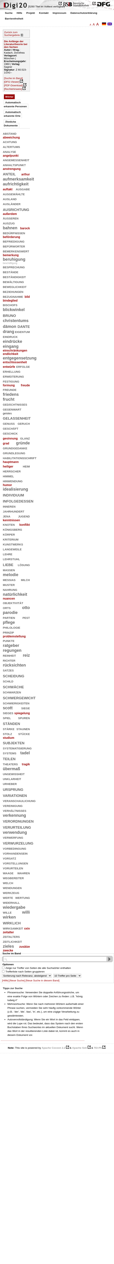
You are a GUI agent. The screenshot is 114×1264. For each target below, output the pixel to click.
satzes (8, 670)
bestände (10, 271)
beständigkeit (14, 276)
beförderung (11, 237)
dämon (9, 326)
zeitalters (11, 936)
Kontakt (44, 13)
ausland (10, 198)
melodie (10, 574)
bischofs (10, 304)
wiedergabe (14, 907)
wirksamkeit (13, 928)
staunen (23, 728)
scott (8, 708)
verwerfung (13, 837)
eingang (10, 346)
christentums (16, 320)
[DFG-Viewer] (11, 81)
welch (8, 882)
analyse (9, 151)
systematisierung (17, 748)
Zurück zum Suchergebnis (12, 34)
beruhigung (14, 259)
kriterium (10, 539)
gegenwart (12, 409)
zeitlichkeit (12, 941)
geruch (24, 423)
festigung (11, 381)
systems (9, 753)
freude (25, 385)
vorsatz (9, 858)
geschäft (10, 428)
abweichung (11, 137)
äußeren (10, 218)
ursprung (13, 789)
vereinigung (13, 805)
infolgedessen (18, 501)
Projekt (30, 13)
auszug (9, 223)
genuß (9, 423)
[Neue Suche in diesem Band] (42, 980)
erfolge (23, 366)
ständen (11, 723)
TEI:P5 (98, 1047)
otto (26, 607)
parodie (10, 612)
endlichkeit (10, 353)
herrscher (12, 471)
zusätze (24, 946)
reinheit (9, 655)
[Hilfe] (5, 980)
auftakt (7, 189)
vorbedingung (14, 848)
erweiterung (13, 376)
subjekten (13, 742)
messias (9, 579)
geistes (7, 413)
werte (8, 897)
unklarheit (12, 778)
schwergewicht (19, 697)
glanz (25, 438)
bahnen (10, 228)
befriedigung (13, 241)
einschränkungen (15, 350)
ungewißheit (14, 773)
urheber (10, 783)
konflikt (24, 524)
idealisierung (15, 489)
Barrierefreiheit (14, 18)
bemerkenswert (16, 251)
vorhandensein (15, 853)
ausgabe (23, 189)
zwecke (8, 950)
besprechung (14, 266)
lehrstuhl (11, 558)
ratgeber (11, 645)
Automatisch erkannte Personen (15, 104)
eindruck (10, 336)
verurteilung (17, 827)
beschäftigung (10, 263)
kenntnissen (11, 520)
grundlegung (14, 452)
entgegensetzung (19, 358)
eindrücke (12, 341)
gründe (23, 443)
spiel (7, 717)
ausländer (12, 203)
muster (9, 584)
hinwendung (13, 480)
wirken (9, 917)
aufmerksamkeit (18, 179)
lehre (7, 553)
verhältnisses (14, 810)
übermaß (11, 768)
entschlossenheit (15, 362)
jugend (24, 516)
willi (26, 912)
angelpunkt (10, 155)
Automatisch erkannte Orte (12, 114)
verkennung (14, 815)
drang (8, 331)
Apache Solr (79, 1047)
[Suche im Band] (13, 78)
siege (25, 708)
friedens (11, 394)
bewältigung (13, 281)
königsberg (12, 529)
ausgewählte (14, 193)
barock (25, 228)
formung (9, 385)
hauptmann (11, 462)
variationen (15, 795)
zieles (8, 946)
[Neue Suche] (17, 980)
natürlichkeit (15, 594)
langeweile (12, 549)
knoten (9, 524)
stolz (7, 733)
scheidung (13, 675)
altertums (11, 146)
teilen (9, 758)
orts (7, 607)
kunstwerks (13, 544)
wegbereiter (13, 877)
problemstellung (14, 636)
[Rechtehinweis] (13, 89)
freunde (10, 389)
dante (23, 326)
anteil (9, 174)
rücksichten (14, 665)
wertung (22, 897)
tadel (25, 753)
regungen (12, 650)
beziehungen (13, 291)
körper (9, 534)
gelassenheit (17, 418)
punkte (8, 640)
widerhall (11, 902)
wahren (23, 872)
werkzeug (11, 892)
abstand (9, 133)
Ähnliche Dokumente (11, 123)
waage (8, 872)
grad (6, 443)
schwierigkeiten (16, 703)
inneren (9, 506)
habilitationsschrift (19, 457)
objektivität (13, 602)
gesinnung (10, 438)
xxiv (27, 928)
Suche (9, 13)
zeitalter (8, 932)
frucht (8, 399)
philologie (11, 627)
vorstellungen (15, 863)
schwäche (13, 686)
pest (26, 617)
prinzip (8, 632)
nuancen (9, 598)
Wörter (9, 96)
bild (27, 296)
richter (9, 660)
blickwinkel (14, 309)
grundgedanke (15, 448)
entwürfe (9, 366)
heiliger (8, 466)
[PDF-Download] (13, 85)
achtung (10, 141)
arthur (25, 174)
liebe (8, 564)
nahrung (10, 589)
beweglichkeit (15, 286)
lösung (24, 564)
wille (7, 912)
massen (9, 569)
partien (9, 617)
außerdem (10, 213)
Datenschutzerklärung (83, 13)
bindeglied (10, 300)
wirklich (12, 923)
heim (26, 466)
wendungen (12, 887)
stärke (8, 728)
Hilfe (19, 13)
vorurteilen (13, 868)
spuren (24, 717)
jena (6, 516)
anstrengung (12, 168)
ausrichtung (16, 209)
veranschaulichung (19, 800)
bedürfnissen (14, 232)
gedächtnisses (15, 404)
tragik (26, 764)
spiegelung (22, 713)
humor (7, 485)
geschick (10, 433)
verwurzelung (18, 843)
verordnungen (18, 821)
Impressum (59, 13)
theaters (10, 764)
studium (8, 737)
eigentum (22, 331)
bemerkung (11, 255)
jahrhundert (13, 511)
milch (25, 579)
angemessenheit (16, 159)
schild (8, 681)
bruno (9, 315)
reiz (26, 655)
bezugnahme (13, 296)
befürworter (14, 246)
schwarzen (12, 692)
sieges (8, 712)
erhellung (11, 371)
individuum (13, 495)
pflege (9, 622)
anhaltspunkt (14, 164)
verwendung (15, 832)
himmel (8, 476)
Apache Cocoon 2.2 (53, 1047)
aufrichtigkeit (16, 184)
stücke (24, 733)
